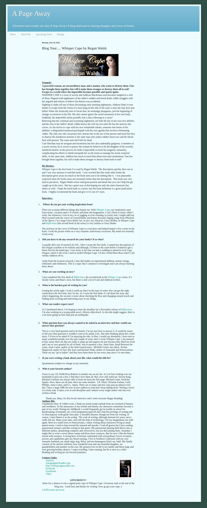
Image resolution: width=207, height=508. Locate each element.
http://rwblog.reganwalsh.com (60, 465)
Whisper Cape (103, 209)
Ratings (60, 34)
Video (48, 474)
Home (13, 34)
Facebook (50, 468)
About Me (26, 34)
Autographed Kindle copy (58, 463)
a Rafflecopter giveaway (53, 489)
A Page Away (31, 13)
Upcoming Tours (44, 34)
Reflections (51, 223)
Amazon (50, 460)
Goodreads (51, 471)
